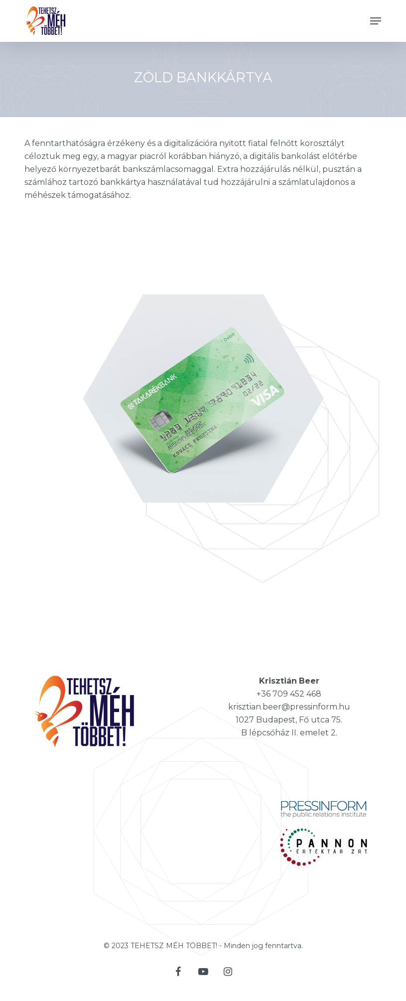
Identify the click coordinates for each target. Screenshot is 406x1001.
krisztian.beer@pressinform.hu (289, 707)
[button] (375, 21)
